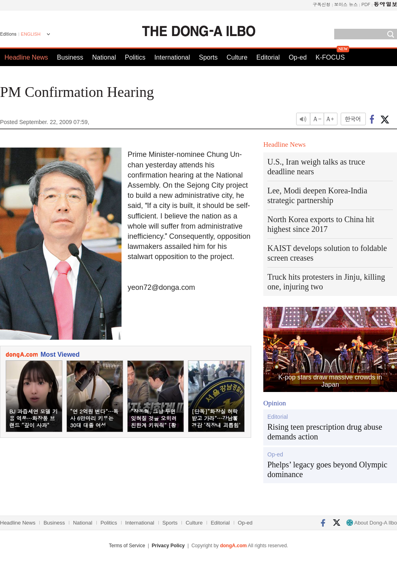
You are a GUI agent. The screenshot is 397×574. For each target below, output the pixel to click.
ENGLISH (31, 34)
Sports (208, 57)
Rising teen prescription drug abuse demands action (324, 431)
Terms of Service (127, 545)
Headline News (26, 57)
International (172, 57)
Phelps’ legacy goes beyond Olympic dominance (327, 469)
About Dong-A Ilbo (371, 523)
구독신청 (322, 4)
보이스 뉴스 (346, 4)
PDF (365, 4)
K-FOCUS (330, 57)
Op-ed (298, 57)
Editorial (268, 57)
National (104, 57)
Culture (237, 57)
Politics (135, 57)
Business (70, 57)
